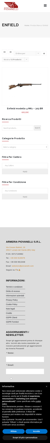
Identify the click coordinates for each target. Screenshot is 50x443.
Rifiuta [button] (14, 431)
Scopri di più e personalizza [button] (25, 437)
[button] (46, 386)
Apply (25, 171)
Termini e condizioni (14, 287)
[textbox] (25, 147)
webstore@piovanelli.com (23, 266)
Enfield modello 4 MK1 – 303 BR (25, 108)
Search (37, 128)
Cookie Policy (11, 304)
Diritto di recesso (13, 291)
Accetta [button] (36, 431)
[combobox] (25, 147)
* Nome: (10, 353)
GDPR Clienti (11, 317)
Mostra (12, 59)
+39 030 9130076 (17, 258)
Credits (9, 313)
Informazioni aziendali (15, 296)
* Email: (10, 365)
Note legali (10, 309)
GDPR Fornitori (12, 322)
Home (27, 25)
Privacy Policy (12, 300)
